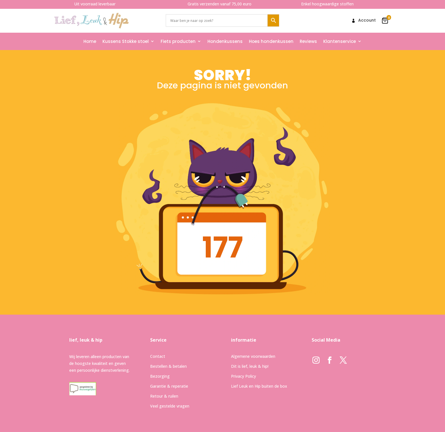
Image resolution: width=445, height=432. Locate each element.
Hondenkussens (225, 41)
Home (89, 41)
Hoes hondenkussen (271, 41)
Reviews (308, 41)
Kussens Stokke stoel (125, 41)
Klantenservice (339, 41)
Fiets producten (178, 41)
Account (367, 20)
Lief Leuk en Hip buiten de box (259, 386)
